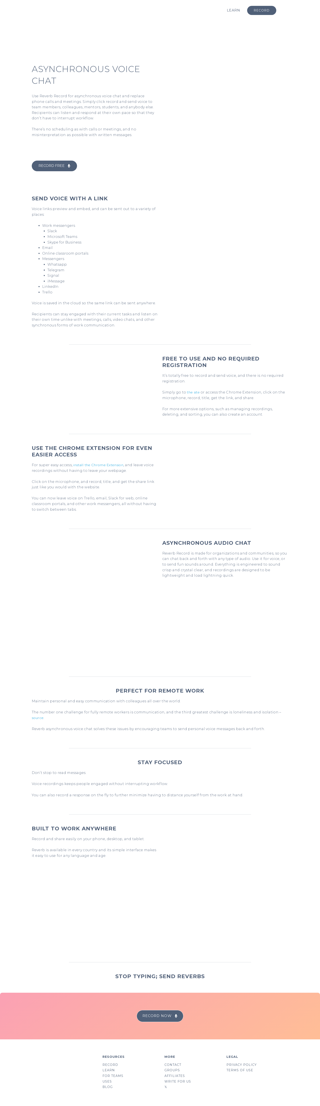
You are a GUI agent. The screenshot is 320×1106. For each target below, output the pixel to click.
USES (107, 1082)
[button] (54, 166)
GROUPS (172, 1071)
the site (193, 392)
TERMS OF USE (239, 1071)
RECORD (110, 1065)
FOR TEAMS (112, 1076)
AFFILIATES (174, 1076)
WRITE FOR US (177, 1082)
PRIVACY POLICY (241, 1065)
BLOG (107, 1088)
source (38, 718)
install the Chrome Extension (99, 465)
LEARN (233, 10)
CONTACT (172, 1065)
